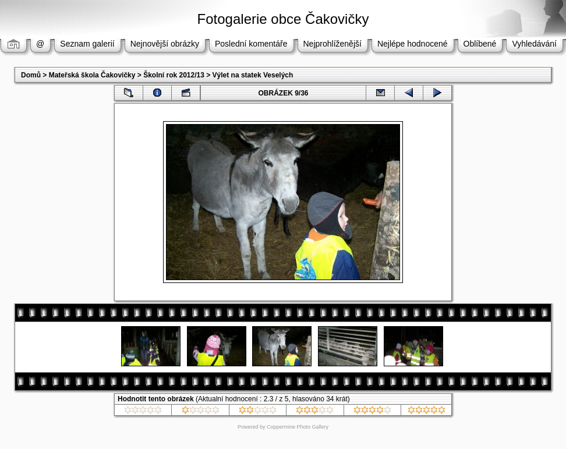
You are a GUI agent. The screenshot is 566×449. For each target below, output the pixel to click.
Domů (31, 75)
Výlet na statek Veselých (253, 75)
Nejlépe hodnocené (412, 43)
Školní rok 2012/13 (173, 75)
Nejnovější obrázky (164, 43)
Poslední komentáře (251, 43)
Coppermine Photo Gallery (297, 427)
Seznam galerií (87, 43)
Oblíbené (480, 43)
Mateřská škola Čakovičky (92, 75)
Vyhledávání (534, 43)
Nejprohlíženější (332, 43)
